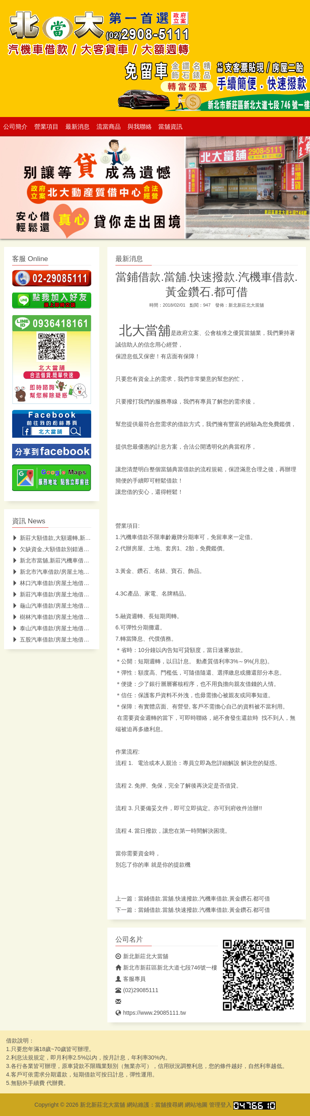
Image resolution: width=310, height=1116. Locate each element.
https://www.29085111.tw (150, 1012)
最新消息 (77, 126)
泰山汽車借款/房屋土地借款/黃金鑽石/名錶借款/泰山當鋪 (87, 628)
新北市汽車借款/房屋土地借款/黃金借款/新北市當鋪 (80, 571)
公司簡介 (15, 126)
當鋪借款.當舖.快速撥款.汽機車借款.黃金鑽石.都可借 (204, 898)
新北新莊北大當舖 (246, 305)
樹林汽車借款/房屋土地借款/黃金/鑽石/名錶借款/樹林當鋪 (87, 617)
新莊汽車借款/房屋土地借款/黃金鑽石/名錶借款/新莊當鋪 (87, 594)
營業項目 (46, 126)
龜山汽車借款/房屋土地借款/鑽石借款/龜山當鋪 (75, 605)
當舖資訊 (170, 126)
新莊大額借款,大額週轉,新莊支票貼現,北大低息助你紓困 (86, 538)
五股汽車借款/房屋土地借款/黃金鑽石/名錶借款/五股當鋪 (87, 639)
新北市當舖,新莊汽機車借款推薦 (56, 560)
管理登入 (220, 1104)
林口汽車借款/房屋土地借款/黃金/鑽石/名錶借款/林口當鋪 (87, 583)
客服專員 (130, 979)
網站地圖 (196, 1104)
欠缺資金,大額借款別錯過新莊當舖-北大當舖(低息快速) (84, 549)
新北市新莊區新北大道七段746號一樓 (166, 967)
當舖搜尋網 (169, 1104)
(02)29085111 (136, 990)
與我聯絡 (140, 126)
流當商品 (108, 126)
